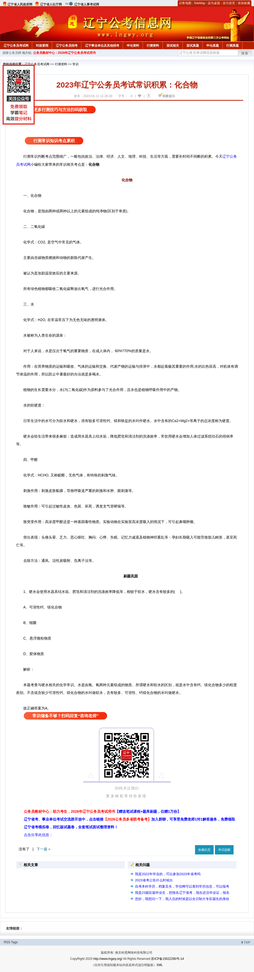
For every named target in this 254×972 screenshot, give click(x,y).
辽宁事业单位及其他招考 (102, 45)
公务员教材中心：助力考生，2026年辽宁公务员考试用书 (102, 811)
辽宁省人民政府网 (20, 4)
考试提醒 (224, 850)
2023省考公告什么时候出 (154, 880)
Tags (14, 942)
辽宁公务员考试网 (16, 45)
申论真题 (212, 45)
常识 (75, 64)
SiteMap (199, 3)
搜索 (245, 53)
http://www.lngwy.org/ (107, 959)
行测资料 (153, 45)
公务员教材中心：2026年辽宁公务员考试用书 (64, 53)
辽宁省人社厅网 (51, 4)
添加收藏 (244, 3)
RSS (7, 942)
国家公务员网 (12, 53)
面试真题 (192, 45)
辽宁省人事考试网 (86, 4)
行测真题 (232, 45)
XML (159, 965)
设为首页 (229, 3)
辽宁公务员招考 (67, 45)
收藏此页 (204, 850)
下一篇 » (43, 849)
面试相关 (173, 45)
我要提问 (168, 96)
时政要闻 (42, 45)
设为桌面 (214, 3)
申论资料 (133, 45)
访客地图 (185, 3)
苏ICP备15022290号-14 (167, 959)
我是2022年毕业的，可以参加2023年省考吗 (167, 874)
